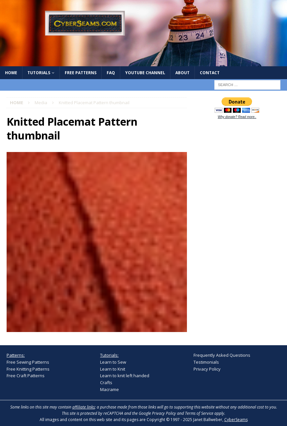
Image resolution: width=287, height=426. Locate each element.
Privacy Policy (207, 369)
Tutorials (38, 73)
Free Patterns (80, 73)
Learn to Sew (113, 362)
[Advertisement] (240, 168)
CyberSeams (236, 419)
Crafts (106, 382)
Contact (210, 73)
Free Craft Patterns (26, 376)
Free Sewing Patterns (28, 362)
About (182, 73)
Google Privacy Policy (157, 413)
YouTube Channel (145, 73)
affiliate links (83, 407)
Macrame (109, 389)
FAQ (111, 73)
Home (11, 73)
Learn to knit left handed (124, 376)
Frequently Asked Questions (222, 355)
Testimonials (206, 362)
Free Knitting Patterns (28, 369)
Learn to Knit (112, 369)
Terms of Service (199, 413)
